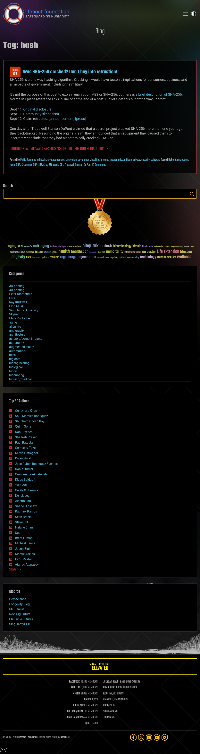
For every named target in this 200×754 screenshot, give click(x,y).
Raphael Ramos (26, 511)
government (84, 159)
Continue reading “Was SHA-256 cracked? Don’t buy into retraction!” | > (59, 149)
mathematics (116, 159)
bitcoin (42, 159)
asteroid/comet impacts (25, 338)
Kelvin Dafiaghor (26, 453)
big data (15, 359)
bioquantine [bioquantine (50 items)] (75, 246)
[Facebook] (133, 737)
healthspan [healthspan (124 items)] (79, 251)
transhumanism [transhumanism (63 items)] (166, 257)
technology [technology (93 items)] (148, 257)
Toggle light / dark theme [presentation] (193, 13)
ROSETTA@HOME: (75, 717)
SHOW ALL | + (15, 569)
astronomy (16, 343)
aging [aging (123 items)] (12, 246)
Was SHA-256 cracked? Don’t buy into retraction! (70, 72)
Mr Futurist (16, 609)
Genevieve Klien (26, 411)
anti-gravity (17, 330)
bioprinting (16, 375)
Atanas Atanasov (27, 564)
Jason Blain (23, 549)
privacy (136, 159)
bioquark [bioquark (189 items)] (90, 246)
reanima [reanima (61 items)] (54, 257)
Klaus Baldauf (25, 479)
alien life (15, 326)
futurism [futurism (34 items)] (47, 252)
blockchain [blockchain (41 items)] (147, 246)
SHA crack (26, 165)
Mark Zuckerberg (20, 318)
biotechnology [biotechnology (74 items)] (122, 246)
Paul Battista (24, 442)
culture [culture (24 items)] (186, 247)
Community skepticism (41, 114)
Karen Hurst (23, 458)
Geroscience (17, 599)
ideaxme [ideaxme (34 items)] (101, 252)
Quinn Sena (23, 426)
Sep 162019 (15, 72)
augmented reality (21, 347)
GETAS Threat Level (100, 667)
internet (105, 159)
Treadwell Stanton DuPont (78, 165)
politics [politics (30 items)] (45, 257)
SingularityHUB (19, 624)
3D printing (16, 286)
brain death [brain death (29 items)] (158, 246)
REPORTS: (107, 705)
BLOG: (105, 693)
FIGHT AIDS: (79, 705)
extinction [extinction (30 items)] (30, 252)
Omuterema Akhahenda (31, 474)
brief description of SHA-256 (160, 94)
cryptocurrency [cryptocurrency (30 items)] (177, 246)
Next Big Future (19, 614)
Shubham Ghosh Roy (29, 421)
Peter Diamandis (20, 294)
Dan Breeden (24, 432)
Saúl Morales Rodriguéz (31, 416)
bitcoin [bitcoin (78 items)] (136, 246)
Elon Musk (16, 306)
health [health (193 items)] (64, 251)
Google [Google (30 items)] (54, 252)
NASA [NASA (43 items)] (28, 257)
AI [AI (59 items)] (19, 246)
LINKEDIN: (76, 687)
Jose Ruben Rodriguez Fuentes (36, 464)
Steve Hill (21, 522)
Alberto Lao (23, 501)
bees (12, 355)
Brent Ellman (24, 538)
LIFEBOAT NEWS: (111, 681)
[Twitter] (141, 737)
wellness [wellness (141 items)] (184, 256)
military (128, 159)
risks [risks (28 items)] (107, 257)
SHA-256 (37, 165)
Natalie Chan (24, 527)
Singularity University (23, 310)
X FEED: (76, 693)
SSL (61, 165)
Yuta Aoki (21, 485)
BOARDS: (107, 699)
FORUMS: (107, 717)
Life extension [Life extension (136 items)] (168, 251)
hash (12, 165)
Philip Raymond (28, 159)
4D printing (16, 290)
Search (191, 194)
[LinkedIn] (149, 737)
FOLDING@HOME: (76, 711)
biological (16, 367)
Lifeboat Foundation (28, 737)
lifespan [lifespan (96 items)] (186, 252)
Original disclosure (37, 109)
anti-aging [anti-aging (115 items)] (41, 246)
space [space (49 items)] (122, 257)
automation (17, 351)
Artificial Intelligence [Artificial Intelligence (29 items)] (59, 246)
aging (13, 322)
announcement (61, 119)
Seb (17, 533)
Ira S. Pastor (23, 559)
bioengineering (19, 363)
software (155, 159)
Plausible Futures (21, 619)
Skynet (14, 314)
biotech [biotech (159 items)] (105, 246)
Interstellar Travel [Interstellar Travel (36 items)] (132, 252)
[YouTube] (157, 737)
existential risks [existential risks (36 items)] (17, 252)
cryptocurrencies (56, 159)
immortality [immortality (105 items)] (114, 251)
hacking (95, 159)
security (145, 159)
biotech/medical (20, 379)
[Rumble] (165, 737)
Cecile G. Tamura (26, 490)
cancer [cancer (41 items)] (167, 246)
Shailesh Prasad (26, 437)
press (80, 119)
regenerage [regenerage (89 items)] (68, 257)
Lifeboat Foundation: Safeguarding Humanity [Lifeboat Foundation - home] (90, 14)
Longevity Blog (19, 604)
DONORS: (87, 699)
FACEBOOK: (74, 681)
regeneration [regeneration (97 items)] (87, 257)
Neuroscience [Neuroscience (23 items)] (36, 258)
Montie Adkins (25, 554)
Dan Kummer (24, 469)
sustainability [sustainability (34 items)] (133, 257)
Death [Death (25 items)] (192, 247)
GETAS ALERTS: (110, 687)
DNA (12, 298)
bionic (13, 371)
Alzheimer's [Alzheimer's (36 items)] (26, 246)
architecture (17, 334)
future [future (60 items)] (39, 252)
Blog (100, 31)
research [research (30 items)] (100, 257)
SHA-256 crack (51, 165)
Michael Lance (25, 543)
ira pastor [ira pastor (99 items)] (149, 252)
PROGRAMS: (108, 711)
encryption (71, 159)
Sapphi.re (65, 737)
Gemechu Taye (25, 448)
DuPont (172, 159)
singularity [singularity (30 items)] (114, 257)
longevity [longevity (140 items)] (18, 256)
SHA (18, 165)
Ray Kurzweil (18, 302)
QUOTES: (89, 723)
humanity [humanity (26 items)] (93, 252)
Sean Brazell (23, 517)
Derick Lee (22, 495)
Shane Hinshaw (26, 506)
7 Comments (99, 165)
